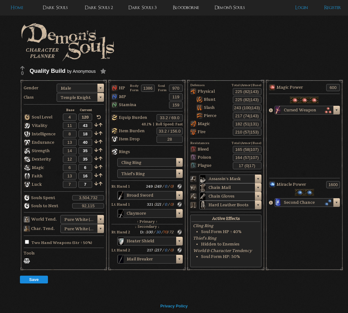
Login (301, 7)
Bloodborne (186, 7)
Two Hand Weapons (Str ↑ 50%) (58, 242)
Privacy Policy (174, 306)
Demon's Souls (229, 7)
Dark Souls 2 (99, 7)
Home (17, 7)
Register (332, 7)
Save (34, 279)
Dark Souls (55, 7)
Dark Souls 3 (142, 7)
